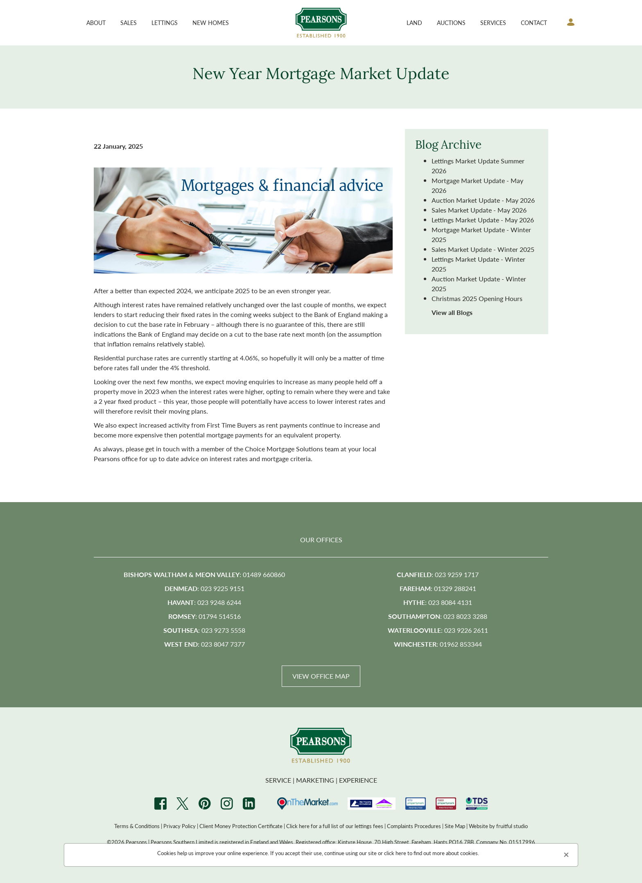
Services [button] (493, 22)
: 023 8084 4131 (437, 602)
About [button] (96, 22)
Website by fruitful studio (498, 826)
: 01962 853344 (438, 644)
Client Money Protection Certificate (241, 826)
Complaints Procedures (414, 826)
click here (395, 853)
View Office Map (321, 676)
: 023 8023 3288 (437, 616)
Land (414, 22)
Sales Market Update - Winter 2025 (483, 249)
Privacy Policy (179, 826)
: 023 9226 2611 (438, 630)
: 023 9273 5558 (204, 630)
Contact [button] (534, 22)
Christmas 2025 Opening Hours (477, 298)
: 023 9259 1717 (438, 574)
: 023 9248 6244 (204, 602)
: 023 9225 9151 (204, 588)
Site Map (455, 826)
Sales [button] (128, 22)
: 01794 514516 (204, 616)
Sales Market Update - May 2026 (479, 210)
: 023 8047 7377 (204, 644)
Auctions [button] (451, 22)
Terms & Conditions (137, 826)
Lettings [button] (164, 22)
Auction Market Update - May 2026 (483, 200)
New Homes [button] (210, 22)
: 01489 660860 (204, 574)
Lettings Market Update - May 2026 (483, 219)
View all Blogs (452, 312)
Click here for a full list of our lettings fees (334, 826)
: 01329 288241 (438, 588)
